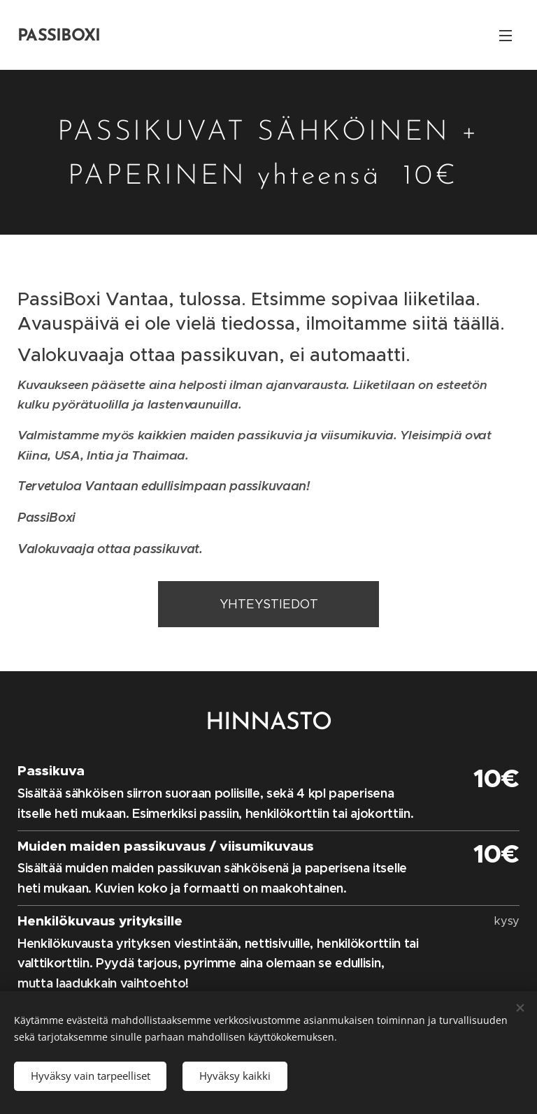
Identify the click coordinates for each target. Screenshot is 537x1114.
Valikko (505, 35)
